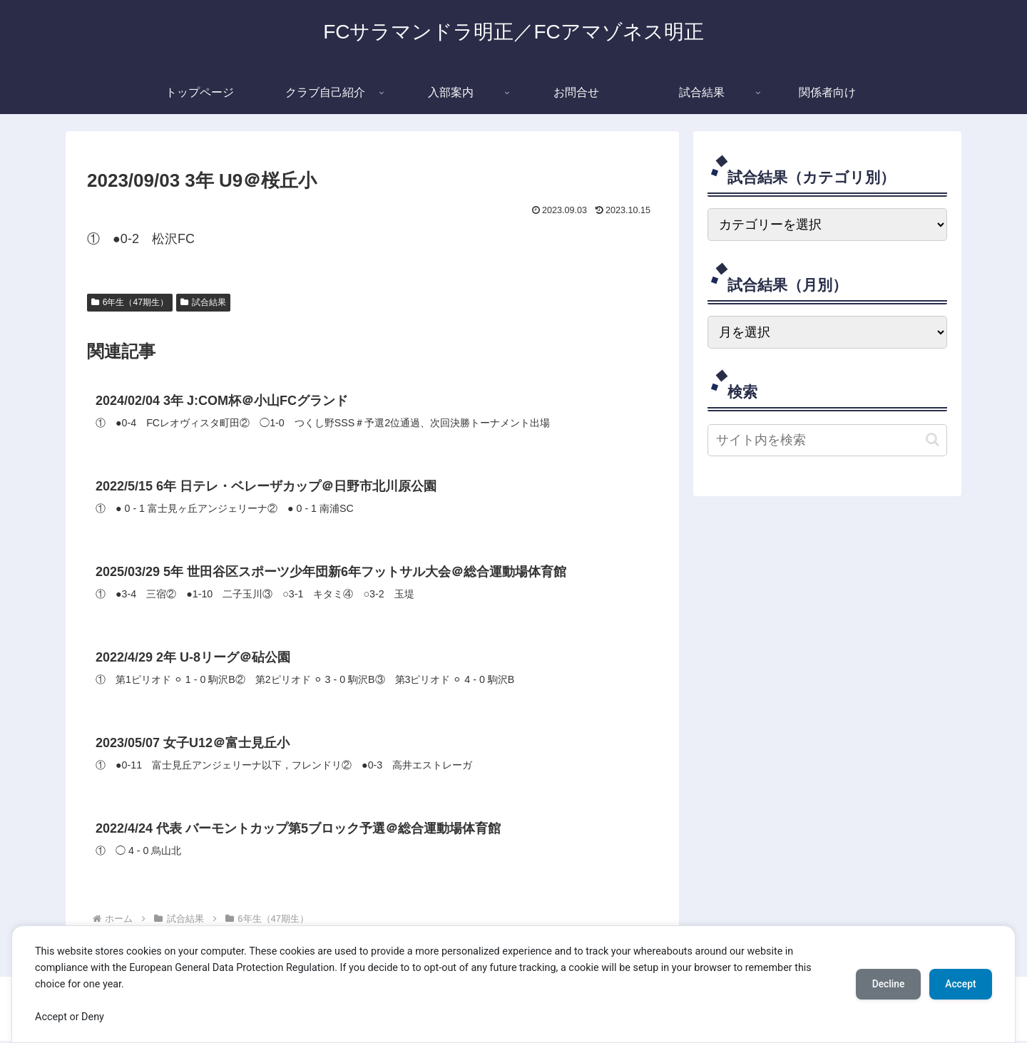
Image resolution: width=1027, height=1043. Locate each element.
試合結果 (203, 302)
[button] (932, 439)
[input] (827, 440)
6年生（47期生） (129, 302)
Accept (959, 984)
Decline (884, 984)
